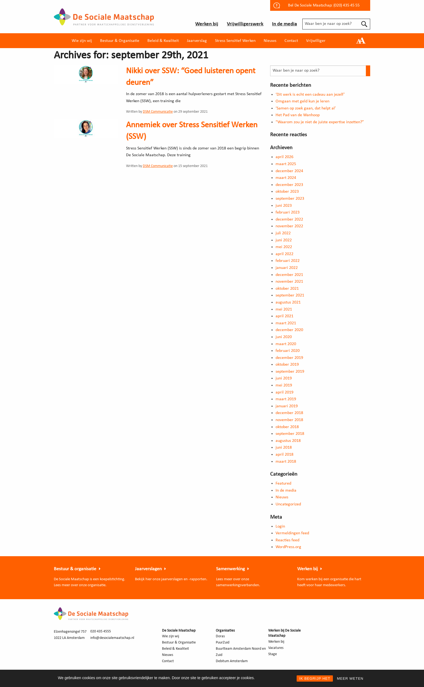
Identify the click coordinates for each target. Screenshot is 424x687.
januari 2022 (287, 268)
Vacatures (275, 648)
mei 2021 (284, 309)
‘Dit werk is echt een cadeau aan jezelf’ (310, 94)
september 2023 (290, 198)
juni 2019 (284, 378)
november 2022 (289, 226)
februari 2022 (288, 261)
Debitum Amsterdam (232, 661)
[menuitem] (82, 40)
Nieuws (270, 41)
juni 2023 (284, 206)
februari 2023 (288, 212)
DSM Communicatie (158, 112)
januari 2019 (287, 406)
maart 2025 (286, 164)
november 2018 (289, 420)
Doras (220, 636)
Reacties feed (287, 540)
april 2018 (284, 454)
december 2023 (289, 185)
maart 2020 (286, 344)
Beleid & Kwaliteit (163, 41)
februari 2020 (288, 351)
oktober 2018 (287, 427)
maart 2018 (286, 461)
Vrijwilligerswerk (245, 24)
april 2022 (284, 254)
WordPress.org (288, 547)
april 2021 (284, 316)
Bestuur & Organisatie (119, 41)
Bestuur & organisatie (75, 569)
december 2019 (289, 358)
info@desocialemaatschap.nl (112, 638)
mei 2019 (284, 385)
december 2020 (289, 330)
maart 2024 (286, 178)
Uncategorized (288, 504)
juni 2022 (284, 240)
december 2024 (289, 171)
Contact (291, 41)
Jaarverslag (197, 41)
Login (280, 526)
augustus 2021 (288, 302)
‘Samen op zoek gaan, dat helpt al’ (306, 108)
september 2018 (290, 434)
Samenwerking (230, 569)
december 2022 (289, 219)
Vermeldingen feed (292, 533)
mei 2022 (284, 247)
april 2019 (284, 392)
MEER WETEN (350, 678)
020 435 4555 (100, 631)
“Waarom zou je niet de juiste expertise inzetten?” (320, 122)
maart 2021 (286, 323)
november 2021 (289, 281)
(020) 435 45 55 (346, 5)
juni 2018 (284, 447)
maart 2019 (286, 399)
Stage (272, 654)
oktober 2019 (287, 364)
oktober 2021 (287, 288)
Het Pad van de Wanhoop (298, 115)
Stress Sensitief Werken (235, 41)
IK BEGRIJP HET (314, 678)
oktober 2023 (287, 191)
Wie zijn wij (82, 41)
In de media (284, 24)
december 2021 (289, 275)
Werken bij (206, 24)
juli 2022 (283, 233)
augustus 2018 (288, 441)
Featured (283, 483)
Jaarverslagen (148, 569)
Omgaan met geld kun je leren (302, 101)
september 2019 (290, 371)
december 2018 (289, 413)
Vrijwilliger (316, 41)
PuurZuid (222, 643)
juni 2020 (284, 337)
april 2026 (284, 157)
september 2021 (290, 295)
